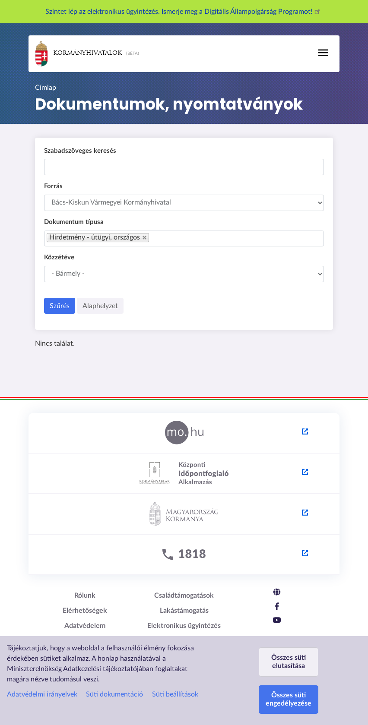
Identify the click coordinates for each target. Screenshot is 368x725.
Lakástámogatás (184, 610)
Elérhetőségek (85, 610)
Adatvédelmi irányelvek (42, 694)
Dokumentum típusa (74, 222)
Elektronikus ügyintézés (184, 625)
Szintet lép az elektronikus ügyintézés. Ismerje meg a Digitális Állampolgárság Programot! (184, 11)
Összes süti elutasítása (288, 661)
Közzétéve (59, 257)
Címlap (45, 87)
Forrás (53, 186)
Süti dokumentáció (114, 694)
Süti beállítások (175, 694)
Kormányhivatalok (78, 53)
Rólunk (84, 595)
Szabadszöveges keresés (80, 151)
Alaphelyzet (100, 306)
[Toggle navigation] (323, 52)
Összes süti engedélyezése (288, 699)
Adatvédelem (84, 625)
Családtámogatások (184, 595)
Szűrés (60, 306)
